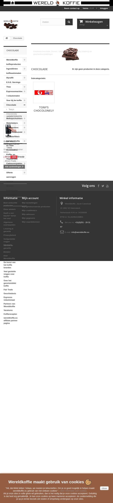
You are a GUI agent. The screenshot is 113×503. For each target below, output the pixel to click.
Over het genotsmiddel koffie (10, 442)
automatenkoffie (12, 294)
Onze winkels (10, 368)
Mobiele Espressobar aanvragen (12, 190)
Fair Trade (8, 448)
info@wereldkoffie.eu (80, 391)
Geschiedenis (10, 452)
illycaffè (9, 78)
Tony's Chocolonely (11, 111)
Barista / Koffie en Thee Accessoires (13, 145)
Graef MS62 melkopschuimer (12, 241)
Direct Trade (10, 289)
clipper (8, 307)
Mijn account (30, 356)
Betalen (7, 410)
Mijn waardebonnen (31, 380)
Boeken (9, 168)
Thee (8, 87)
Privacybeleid (10, 394)
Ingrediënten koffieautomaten (13, 71)
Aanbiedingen (14, 214)
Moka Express (11, 325)
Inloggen (104, 8)
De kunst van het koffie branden (9, 423)
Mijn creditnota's (29, 369)
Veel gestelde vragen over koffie (10, 432)
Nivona (8, 285)
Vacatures (8, 469)
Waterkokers (12, 123)
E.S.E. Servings (13, 82)
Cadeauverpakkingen (16, 163)
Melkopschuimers (14, 118)
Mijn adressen (28, 373)
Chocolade (11, 105)
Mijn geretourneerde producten (36, 365)
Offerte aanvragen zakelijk (11, 176)
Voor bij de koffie (14, 100)
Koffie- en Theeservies (11, 156)
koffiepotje (19, 285)
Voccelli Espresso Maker (13, 312)
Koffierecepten (10, 473)
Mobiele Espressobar (14, 303)
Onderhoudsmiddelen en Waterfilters (16, 134)
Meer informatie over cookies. (73, 491)
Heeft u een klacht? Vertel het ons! (10, 374)
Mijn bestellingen (29, 361)
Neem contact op (72, 8)
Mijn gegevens (28, 377)
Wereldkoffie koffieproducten (13, 62)
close (104, 488)
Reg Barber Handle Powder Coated (13, 319)
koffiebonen (10, 298)
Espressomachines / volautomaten (15, 93)
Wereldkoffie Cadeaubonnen (13, 201)
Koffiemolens (12, 127)
